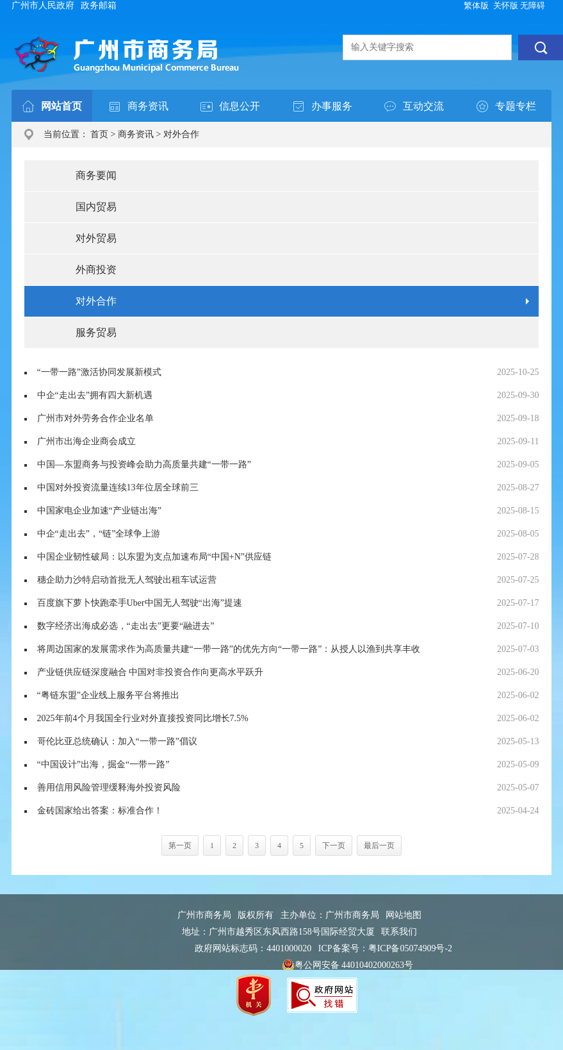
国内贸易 (96, 206)
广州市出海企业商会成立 (86, 441)
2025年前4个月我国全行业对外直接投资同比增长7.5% (143, 718)
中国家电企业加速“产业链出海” (99, 510)
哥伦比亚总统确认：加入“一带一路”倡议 (117, 741)
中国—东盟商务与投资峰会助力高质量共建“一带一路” (144, 464)
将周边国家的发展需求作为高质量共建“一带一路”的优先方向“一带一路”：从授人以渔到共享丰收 (229, 649)
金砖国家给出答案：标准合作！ (100, 810)
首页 (99, 134)
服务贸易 (96, 332)
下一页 (333, 845)
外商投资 (96, 269)
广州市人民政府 (43, 5)
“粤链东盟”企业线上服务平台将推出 (108, 695)
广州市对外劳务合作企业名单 (95, 418)
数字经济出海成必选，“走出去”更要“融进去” (126, 626)
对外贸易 (96, 238)
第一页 (180, 845)
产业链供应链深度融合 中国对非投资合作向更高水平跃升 (150, 672)
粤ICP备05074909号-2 (410, 948)
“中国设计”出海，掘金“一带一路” (103, 764)
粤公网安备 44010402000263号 (348, 965)
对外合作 (181, 134)
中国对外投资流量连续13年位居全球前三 (118, 487)
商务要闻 (96, 175)
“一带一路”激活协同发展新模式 (99, 372)
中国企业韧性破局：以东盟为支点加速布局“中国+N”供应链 (154, 557)
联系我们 (399, 932)
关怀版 (505, 5)
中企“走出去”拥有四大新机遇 (94, 395)
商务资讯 (136, 134)
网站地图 (403, 915)
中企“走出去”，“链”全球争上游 (99, 533)
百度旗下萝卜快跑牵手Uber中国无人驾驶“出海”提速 (139, 603)
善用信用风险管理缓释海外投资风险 (109, 787)
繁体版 (476, 5)
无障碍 (532, 5)
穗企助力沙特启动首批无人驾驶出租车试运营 (126, 580)
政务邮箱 (99, 5)
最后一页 (379, 845)
